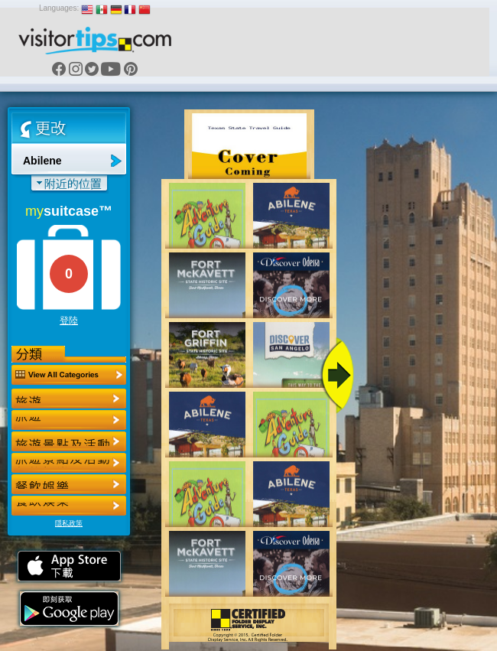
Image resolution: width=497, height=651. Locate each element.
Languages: (59, 8)
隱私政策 (69, 523)
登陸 (69, 320)
